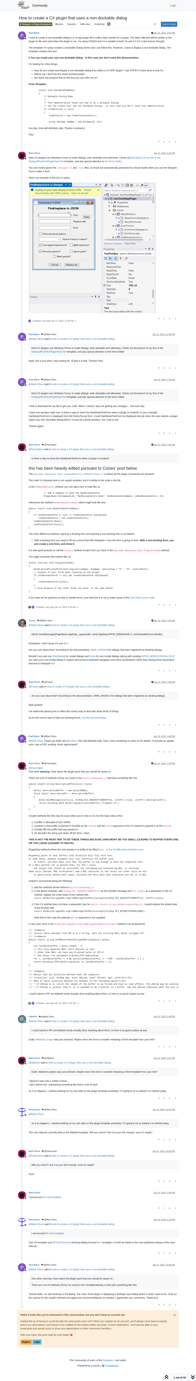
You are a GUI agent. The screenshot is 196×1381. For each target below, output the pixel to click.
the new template (52, 1197)
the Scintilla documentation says (126, 849)
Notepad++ (109, 1360)
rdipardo (33, 1016)
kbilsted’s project (45, 1039)
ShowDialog (58, 656)
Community (39, 5)
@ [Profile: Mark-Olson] (36, 339)
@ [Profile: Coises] (34, 686)
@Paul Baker (49, 445)
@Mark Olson (48, 334)
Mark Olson (34, 153)
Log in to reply (169, 24)
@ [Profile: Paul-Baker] (36, 449)
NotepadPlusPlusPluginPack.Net (48, 351)
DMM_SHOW (98, 649)
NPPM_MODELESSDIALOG (156, 656)
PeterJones (34, 1109)
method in (69, 474)
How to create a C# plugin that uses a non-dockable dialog (83, 339)
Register (26, 1342)
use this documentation (94, 717)
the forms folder (113, 161)
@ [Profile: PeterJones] (36, 1155)
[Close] (174, 1315)
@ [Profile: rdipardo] (34, 1062)
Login (37, 1342)
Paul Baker (34, 33)
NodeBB (95, 1365)
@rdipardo (48, 1058)
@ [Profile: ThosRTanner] (60, 1242)
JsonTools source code (142, 597)
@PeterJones (49, 1151)
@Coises (47, 682)
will (114, 1242)
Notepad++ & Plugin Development (36, 24)
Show (92, 656)
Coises (32, 620)
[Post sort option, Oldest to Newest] (155, 24)
